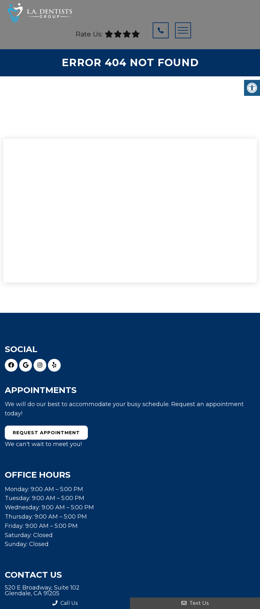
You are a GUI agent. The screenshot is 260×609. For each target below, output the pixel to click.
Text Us (195, 603)
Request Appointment (46, 433)
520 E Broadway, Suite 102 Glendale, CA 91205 (42, 590)
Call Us (65, 603)
